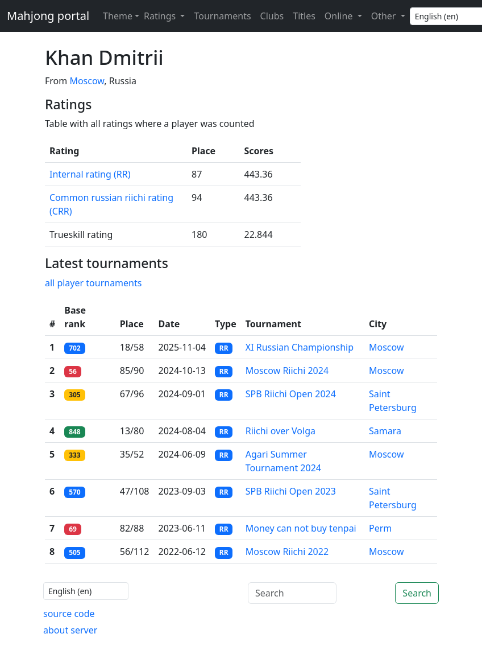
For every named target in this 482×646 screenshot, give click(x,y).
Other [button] (384, 16)
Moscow (86, 81)
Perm (380, 528)
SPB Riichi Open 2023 (291, 491)
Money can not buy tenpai (301, 528)
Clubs (272, 16)
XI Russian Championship (300, 347)
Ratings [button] (161, 16)
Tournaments (222, 16)
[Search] (292, 593)
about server (70, 630)
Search (416, 593)
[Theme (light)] (118, 16)
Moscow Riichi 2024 (287, 370)
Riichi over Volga (280, 431)
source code (69, 613)
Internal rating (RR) (89, 174)
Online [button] (340, 16)
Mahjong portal (48, 15)
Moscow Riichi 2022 (287, 551)
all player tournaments (93, 283)
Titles (304, 16)
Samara (385, 431)
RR (223, 348)
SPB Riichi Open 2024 (291, 394)
